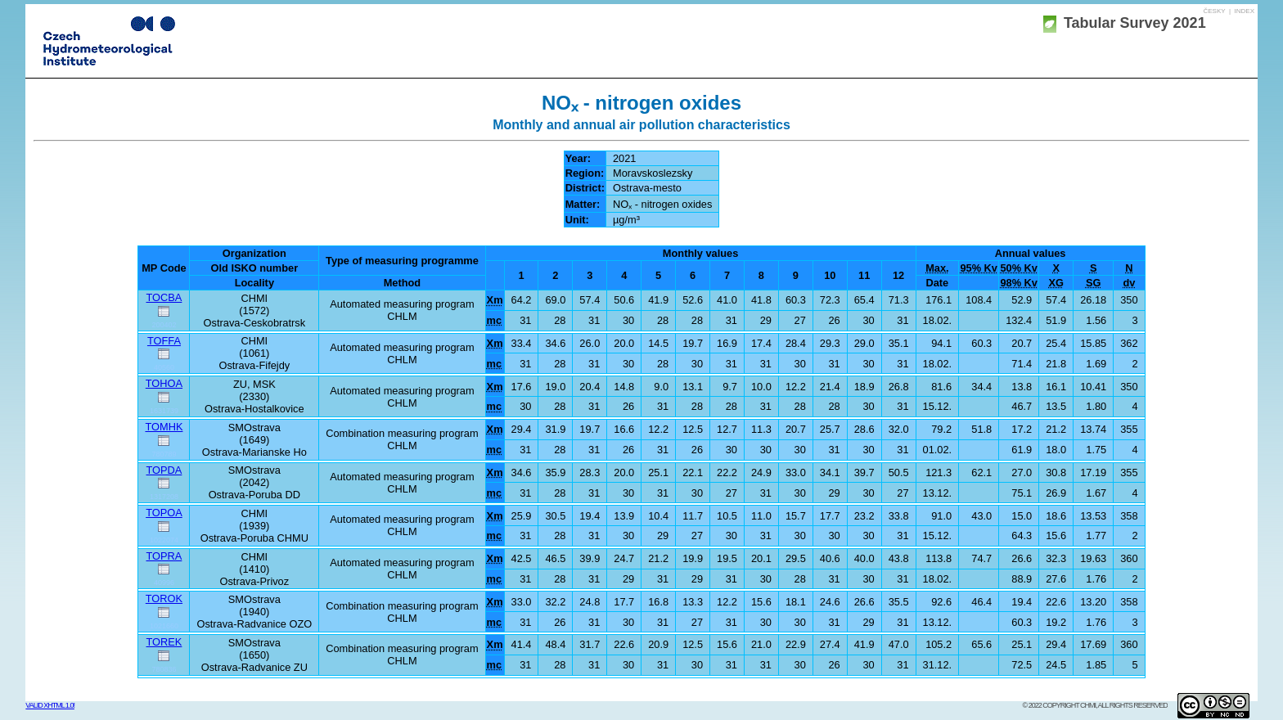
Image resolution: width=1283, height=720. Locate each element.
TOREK (164, 642)
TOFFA (164, 341)
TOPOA (164, 512)
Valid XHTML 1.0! (49, 705)
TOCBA (164, 297)
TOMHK (163, 427)
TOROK (164, 598)
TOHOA (164, 383)
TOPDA (164, 470)
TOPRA (164, 556)
